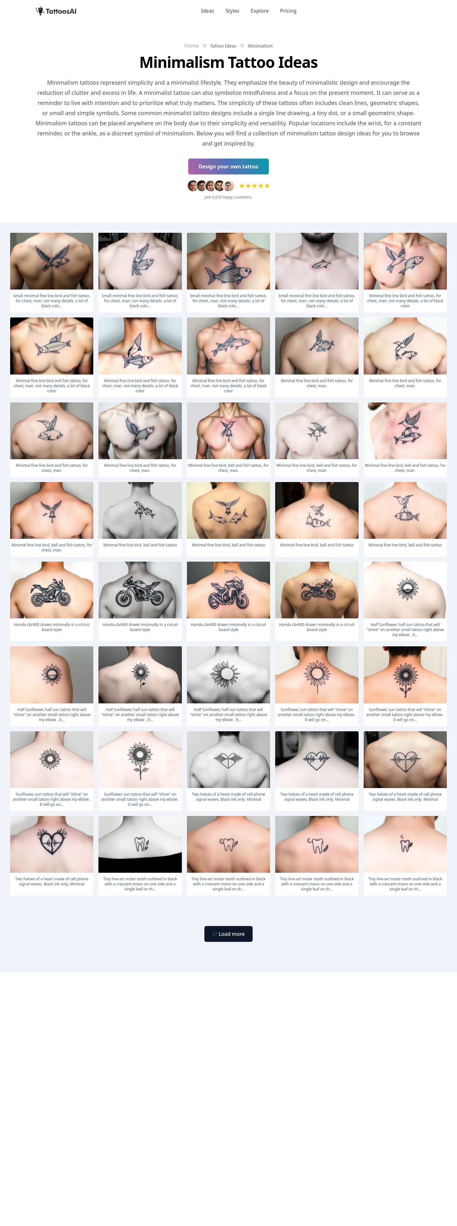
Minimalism (260, 46)
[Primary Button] (228, 934)
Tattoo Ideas (223, 46)
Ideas (207, 10)
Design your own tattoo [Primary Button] (228, 166)
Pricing (288, 10)
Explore (259, 10)
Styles (233, 10)
